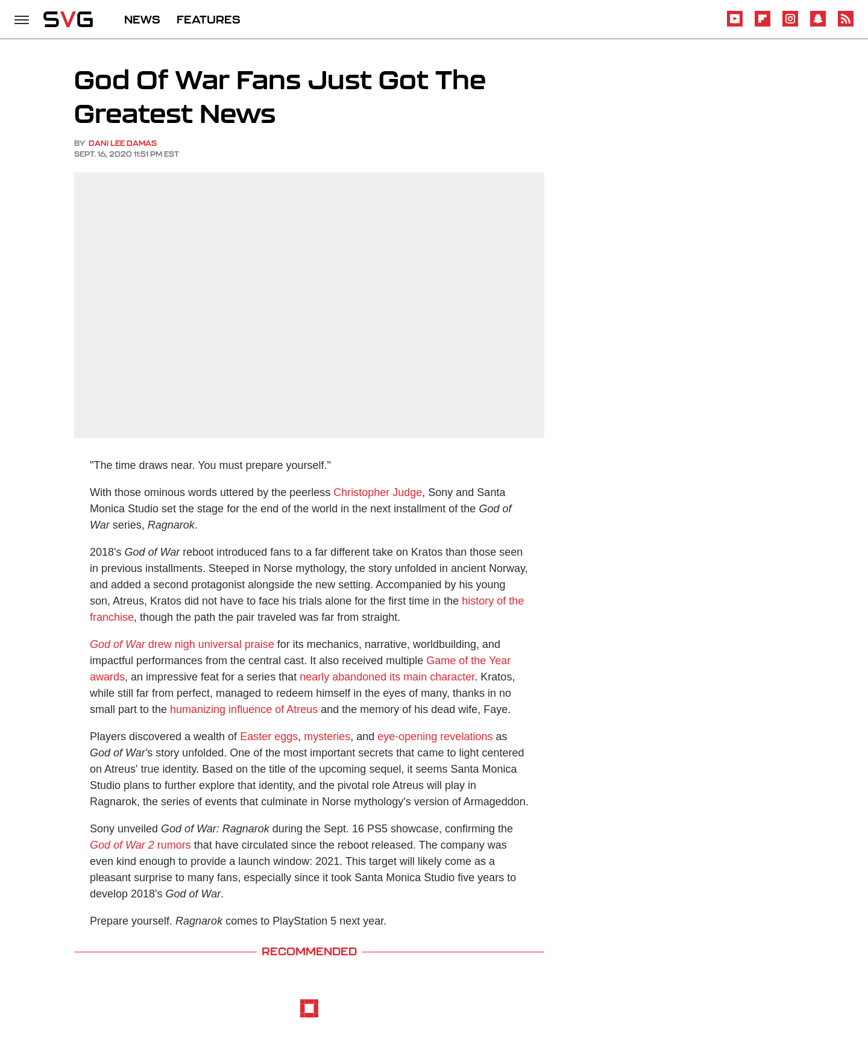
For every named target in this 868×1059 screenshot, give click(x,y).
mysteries (327, 737)
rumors (140, 845)
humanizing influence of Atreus (244, 709)
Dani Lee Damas (123, 143)
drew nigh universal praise (182, 644)
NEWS (142, 19)
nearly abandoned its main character (387, 677)
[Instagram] (790, 24)
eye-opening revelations (434, 737)
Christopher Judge (377, 492)
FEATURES (209, 19)
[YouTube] (735, 24)
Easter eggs (269, 737)
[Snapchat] (818, 24)
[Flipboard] (762, 24)
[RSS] (846, 24)
